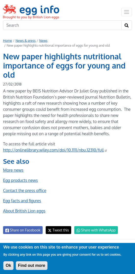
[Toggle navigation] (126, 12)
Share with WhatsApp (96, 230)
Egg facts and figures (22, 200)
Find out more (31, 265)
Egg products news (20, 180)
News (43, 40)
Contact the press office (24, 190)
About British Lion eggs (24, 210)
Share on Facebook (22, 230)
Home (7, 40)
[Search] (62, 25)
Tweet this (58, 230)
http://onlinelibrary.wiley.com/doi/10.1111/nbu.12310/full (55, 150)
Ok (8, 265)
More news (13, 170)
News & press (26, 40)
